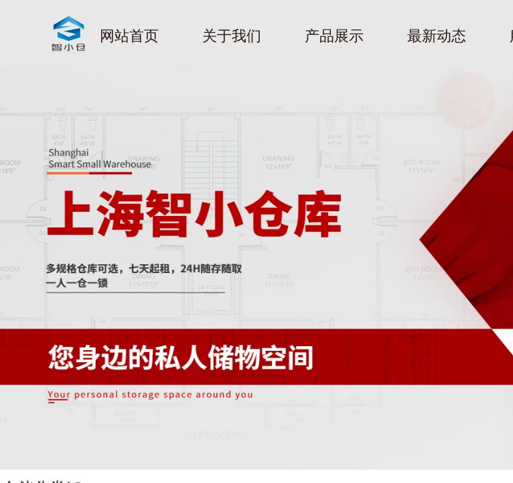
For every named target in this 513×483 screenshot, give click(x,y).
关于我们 (231, 36)
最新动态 (436, 36)
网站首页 (129, 36)
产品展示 (334, 36)
